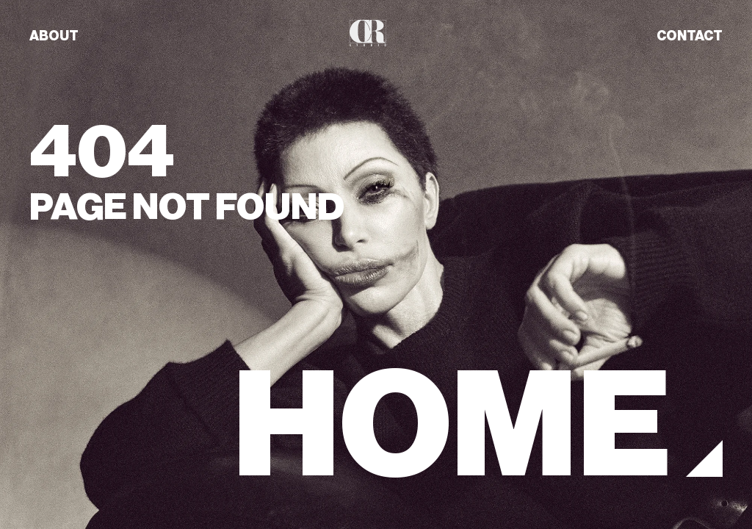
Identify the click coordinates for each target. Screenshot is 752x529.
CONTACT (690, 36)
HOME (452, 425)
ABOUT (54, 36)
